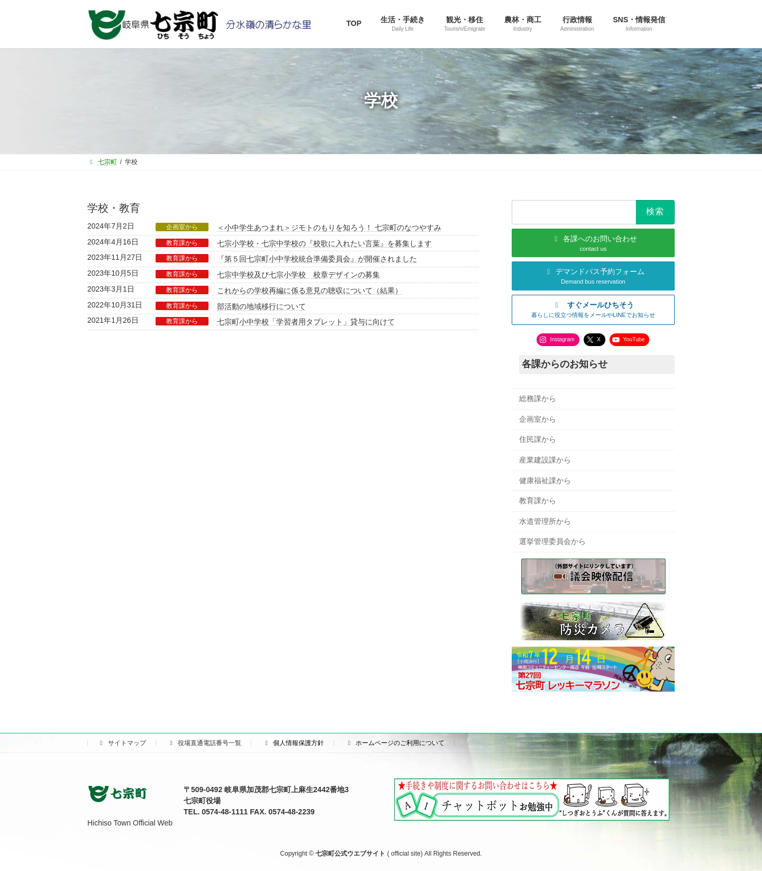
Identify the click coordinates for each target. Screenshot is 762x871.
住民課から (537, 439)
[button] (593, 309)
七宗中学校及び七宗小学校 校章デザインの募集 (298, 274)
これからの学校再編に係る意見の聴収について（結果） (309, 290)
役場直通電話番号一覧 (204, 743)
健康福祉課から (545, 480)
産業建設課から (545, 460)
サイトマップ (121, 743)
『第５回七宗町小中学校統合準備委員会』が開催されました (317, 259)
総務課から (537, 398)
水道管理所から (545, 520)
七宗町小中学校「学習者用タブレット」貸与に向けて (306, 321)
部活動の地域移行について (261, 306)
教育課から (182, 243)
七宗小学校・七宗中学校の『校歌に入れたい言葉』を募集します (324, 243)
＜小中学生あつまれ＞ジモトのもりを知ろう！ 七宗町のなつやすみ (329, 227)
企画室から (182, 227)
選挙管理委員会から (552, 541)
